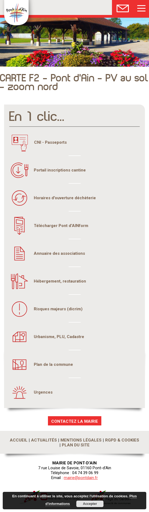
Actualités (44, 440)
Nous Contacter (122, 7)
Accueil (19, 440)
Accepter (90, 504)
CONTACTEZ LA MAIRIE (74, 421)
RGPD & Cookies (122, 440)
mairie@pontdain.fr (81, 477)
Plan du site (76, 445)
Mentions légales (81, 440)
